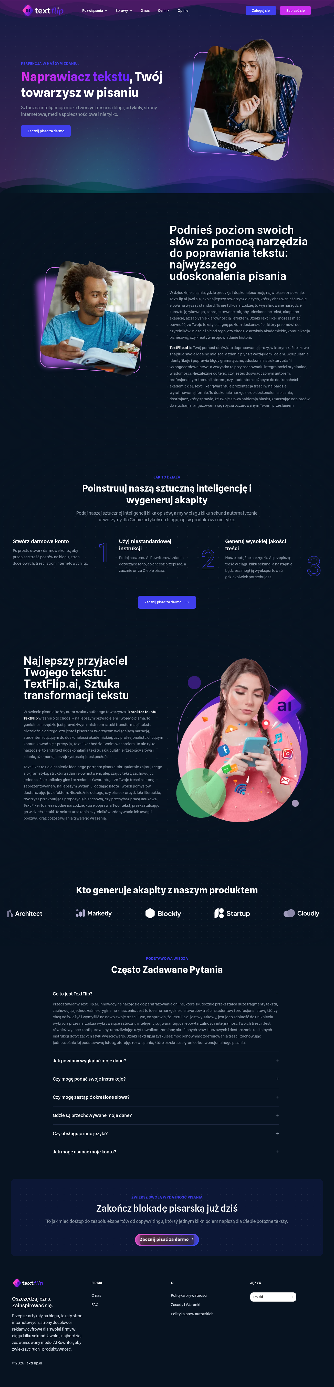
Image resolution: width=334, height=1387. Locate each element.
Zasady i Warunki (185, 1304)
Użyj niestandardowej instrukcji (145, 544)
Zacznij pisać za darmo (45, 131)
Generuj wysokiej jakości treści (255, 544)
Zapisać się (295, 10)
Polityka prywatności (189, 1295)
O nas (96, 1295)
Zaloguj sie (261, 10)
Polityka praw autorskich (192, 1314)
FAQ (95, 1304)
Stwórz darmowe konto (41, 541)
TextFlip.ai (33, 1363)
